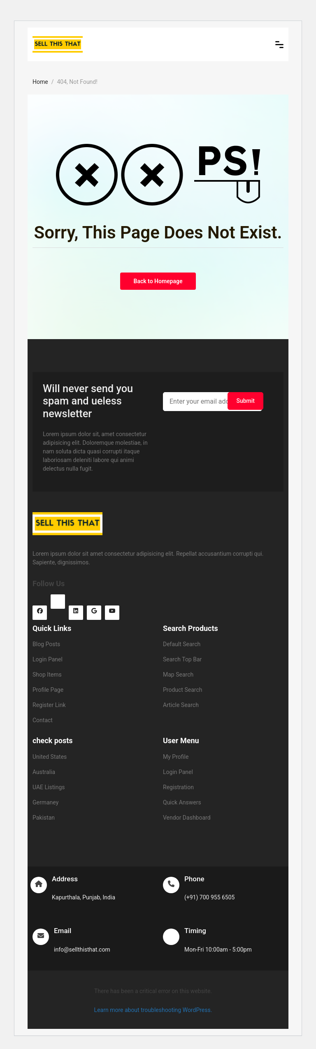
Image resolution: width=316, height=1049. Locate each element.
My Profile (175, 756)
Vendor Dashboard (187, 817)
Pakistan (44, 817)
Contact (43, 720)
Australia (44, 772)
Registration (178, 787)
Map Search (178, 674)
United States (50, 756)
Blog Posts (46, 644)
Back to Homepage (158, 281)
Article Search (181, 705)
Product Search (182, 689)
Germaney (45, 802)
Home (40, 82)
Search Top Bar (182, 659)
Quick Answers (182, 802)
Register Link (49, 705)
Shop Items (47, 674)
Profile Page (48, 689)
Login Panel (48, 659)
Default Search (181, 644)
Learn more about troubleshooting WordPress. (153, 1010)
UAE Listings (49, 787)
